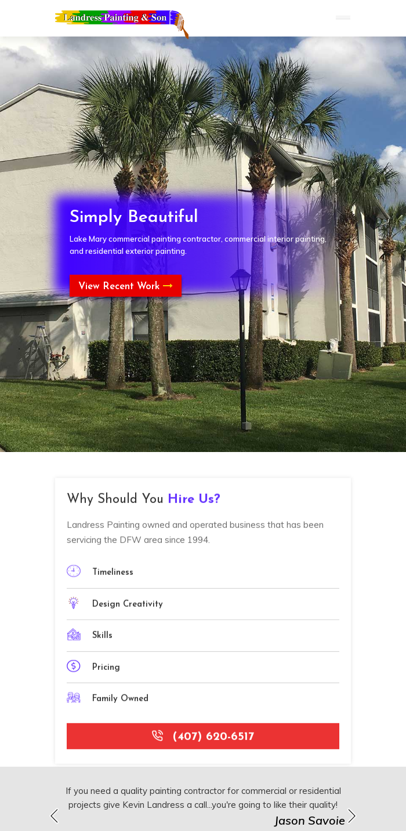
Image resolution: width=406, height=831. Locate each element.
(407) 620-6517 (203, 739)
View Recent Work (125, 286)
